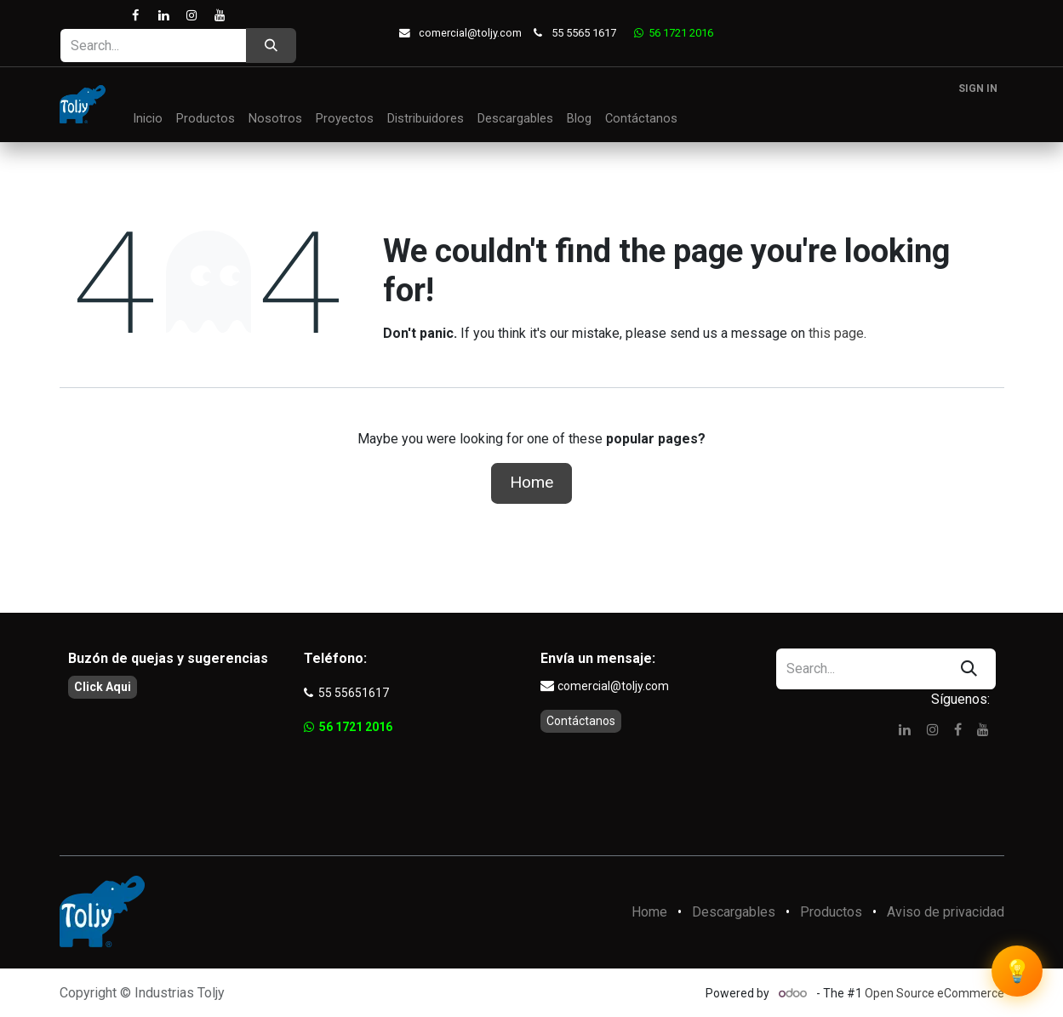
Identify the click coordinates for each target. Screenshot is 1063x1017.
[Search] (271, 45)
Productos (831, 912)
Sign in (977, 88)
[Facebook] (135, 15)
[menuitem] (147, 119)
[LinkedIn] (163, 15)
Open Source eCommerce (934, 993)
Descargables (733, 912)
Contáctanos (580, 721)
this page (836, 333)
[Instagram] (192, 15)
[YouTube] (220, 15)
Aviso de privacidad (945, 912)
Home (531, 482)
